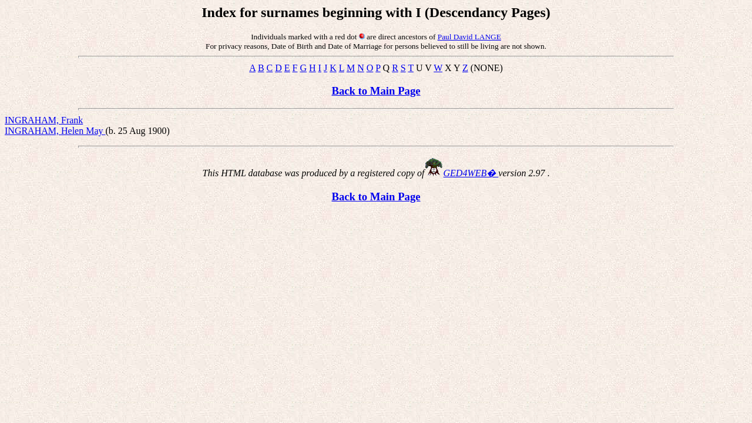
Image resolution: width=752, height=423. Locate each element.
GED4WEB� (471, 173)
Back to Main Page (375, 91)
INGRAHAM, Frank (44, 120)
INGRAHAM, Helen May (55, 131)
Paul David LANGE (469, 36)
